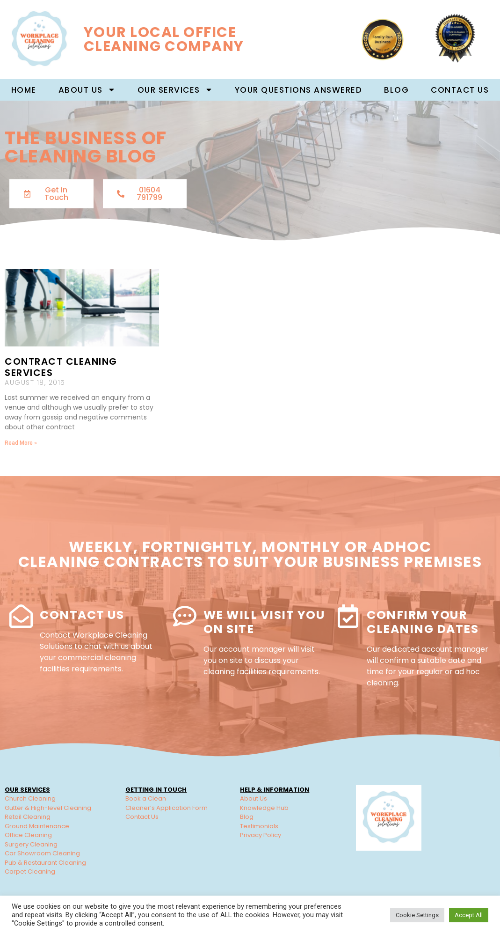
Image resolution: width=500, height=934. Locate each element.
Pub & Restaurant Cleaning (45, 862)
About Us (253, 798)
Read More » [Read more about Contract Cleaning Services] (21, 443)
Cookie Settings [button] (417, 915)
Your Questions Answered (298, 90)
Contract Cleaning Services (61, 367)
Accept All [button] (469, 915)
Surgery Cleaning (31, 844)
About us (87, 89)
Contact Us (460, 90)
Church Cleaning (30, 798)
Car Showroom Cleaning (42, 853)
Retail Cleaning (28, 816)
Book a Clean (145, 798)
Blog (396, 90)
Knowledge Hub (264, 807)
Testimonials (259, 826)
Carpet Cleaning (30, 871)
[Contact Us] (21, 616)
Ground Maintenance (37, 826)
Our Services (175, 89)
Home (23, 90)
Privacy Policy (260, 835)
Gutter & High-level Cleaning (48, 807)
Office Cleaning (28, 835)
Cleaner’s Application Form (166, 807)
